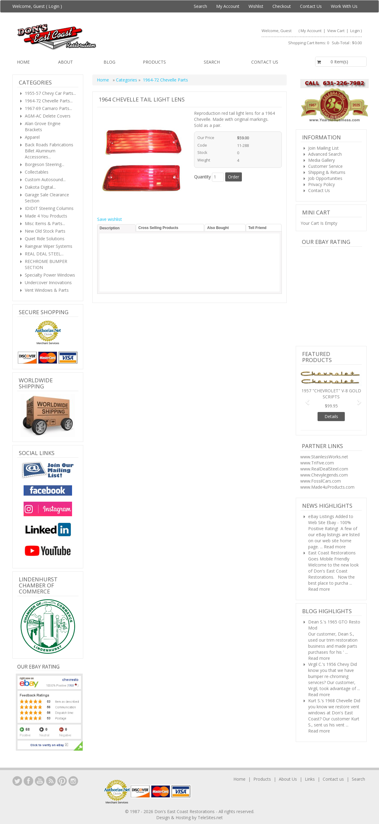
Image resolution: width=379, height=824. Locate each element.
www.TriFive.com (317, 463)
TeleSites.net (210, 817)
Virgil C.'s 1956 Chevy (328, 664)
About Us (288, 779)
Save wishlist (109, 219)
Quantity (202, 177)
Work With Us (344, 6)
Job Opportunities (325, 178)
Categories (127, 80)
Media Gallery (321, 160)
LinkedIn (17, 781)
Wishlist (256, 6)
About (65, 62)
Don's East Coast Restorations (185, 811)
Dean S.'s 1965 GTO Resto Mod (334, 625)
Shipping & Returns (326, 172)
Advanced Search (325, 154)
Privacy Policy (321, 184)
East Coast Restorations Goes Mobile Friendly (332, 556)
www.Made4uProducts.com (327, 487)
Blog (109, 62)
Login (53, 6)
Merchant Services (48, 343)
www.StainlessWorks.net (324, 457)
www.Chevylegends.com (324, 475)
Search (200, 6)
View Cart (336, 30)
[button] (305, 399)
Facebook (28, 781)
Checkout (281, 6)
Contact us (264, 62)
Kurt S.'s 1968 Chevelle (330, 700)
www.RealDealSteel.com (324, 469)
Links (310, 779)
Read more (335, 547)
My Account (227, 6)
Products (154, 62)
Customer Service (325, 166)
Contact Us (311, 6)
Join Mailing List (323, 148)
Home (23, 62)
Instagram (73, 781)
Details (331, 416)
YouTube (39, 781)
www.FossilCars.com (320, 481)
